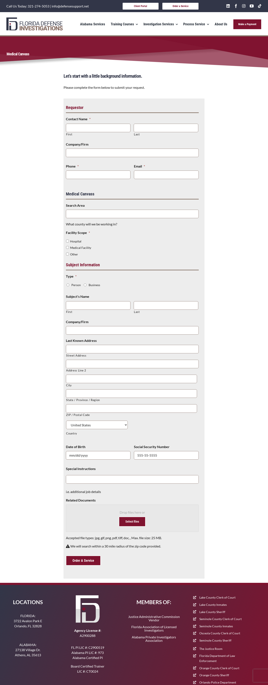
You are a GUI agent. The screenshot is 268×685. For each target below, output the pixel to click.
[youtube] (252, 6)
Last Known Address (81, 340)
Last (137, 134)
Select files (132, 521)
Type (71, 276)
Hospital (75, 241)
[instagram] (243, 6)
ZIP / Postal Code (78, 415)
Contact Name (78, 119)
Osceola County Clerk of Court (219, 633)
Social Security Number (152, 447)
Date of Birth (75, 447)
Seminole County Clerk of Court (220, 619)
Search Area (75, 205)
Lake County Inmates (213, 604)
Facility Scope (78, 233)
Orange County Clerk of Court (219, 668)
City (69, 385)
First (69, 134)
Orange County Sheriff (214, 675)
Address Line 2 (76, 370)
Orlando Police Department (217, 682)
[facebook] (236, 6)
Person (76, 285)
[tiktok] (260, 6)
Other (74, 254)
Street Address (76, 355)
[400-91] (34, 19)
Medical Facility (80, 247)
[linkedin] (228, 6)
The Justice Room (211, 649)
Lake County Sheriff (212, 612)
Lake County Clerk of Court (217, 597)
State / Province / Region (83, 400)
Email (139, 166)
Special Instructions (81, 469)
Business (94, 285)
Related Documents (81, 500)
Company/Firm (77, 144)
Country (71, 433)
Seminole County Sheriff (215, 640)
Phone (72, 166)
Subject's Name (77, 296)
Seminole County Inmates (216, 626)
